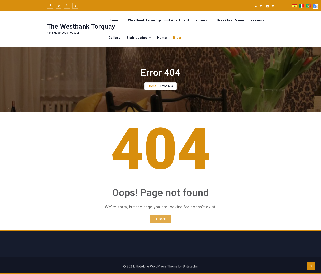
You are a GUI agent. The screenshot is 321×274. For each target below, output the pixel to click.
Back (160, 219)
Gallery (114, 38)
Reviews (257, 20)
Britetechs (190, 268)
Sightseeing (137, 38)
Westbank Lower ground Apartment (158, 20)
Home (113, 20)
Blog (177, 38)
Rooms (201, 20)
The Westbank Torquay (81, 26)
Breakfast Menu (230, 20)
